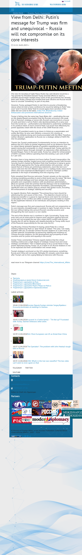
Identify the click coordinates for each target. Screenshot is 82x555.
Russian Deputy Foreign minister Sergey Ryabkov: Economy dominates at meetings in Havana (39, 306)
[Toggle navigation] (12, 9)
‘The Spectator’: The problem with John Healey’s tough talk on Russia (42, 347)
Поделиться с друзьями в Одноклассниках (30, 287)
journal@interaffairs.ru (20, 384)
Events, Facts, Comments (39, 13)
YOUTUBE (16, 372)
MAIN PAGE (18, 13)
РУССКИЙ (66, 1)
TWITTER (29, 368)
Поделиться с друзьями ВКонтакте (27, 284)
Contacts (15, 375)
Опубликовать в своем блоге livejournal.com (31, 280)
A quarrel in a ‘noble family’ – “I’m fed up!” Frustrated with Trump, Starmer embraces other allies (41, 320)
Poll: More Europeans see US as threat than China (47, 334)
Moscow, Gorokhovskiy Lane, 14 (26, 380)
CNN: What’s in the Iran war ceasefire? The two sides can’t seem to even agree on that (41, 362)
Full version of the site (20, 425)
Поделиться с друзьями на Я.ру (25, 282)
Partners (15, 396)
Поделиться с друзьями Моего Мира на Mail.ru (32, 285)
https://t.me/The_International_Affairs (55, 262)
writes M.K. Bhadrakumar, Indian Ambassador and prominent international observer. (36, 111)
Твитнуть (16, 278)
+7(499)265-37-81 (20, 388)
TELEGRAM (17, 368)
